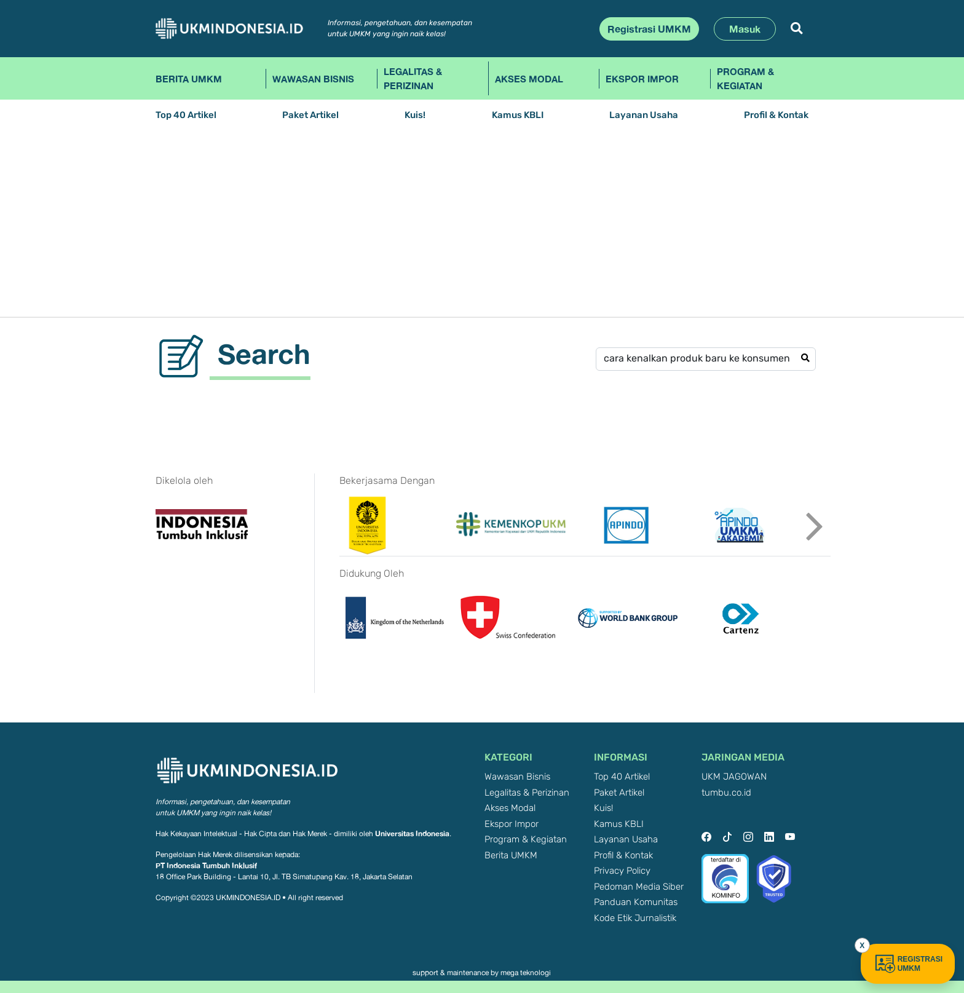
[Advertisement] (482, 224)
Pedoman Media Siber (639, 887)
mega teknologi (525, 972)
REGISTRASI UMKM (907, 963)
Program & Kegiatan (745, 78)
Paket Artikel (310, 115)
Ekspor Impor (642, 78)
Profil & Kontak (776, 115)
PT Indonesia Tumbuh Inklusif (206, 865)
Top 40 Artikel (186, 115)
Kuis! (415, 115)
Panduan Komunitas (636, 902)
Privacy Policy (622, 871)
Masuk (745, 29)
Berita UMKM (189, 78)
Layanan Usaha (643, 115)
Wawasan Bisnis (313, 78)
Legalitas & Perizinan (413, 78)
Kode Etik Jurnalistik (635, 918)
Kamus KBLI (517, 115)
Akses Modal (529, 78)
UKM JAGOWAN (734, 777)
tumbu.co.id (726, 793)
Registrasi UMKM (649, 29)
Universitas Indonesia (412, 833)
